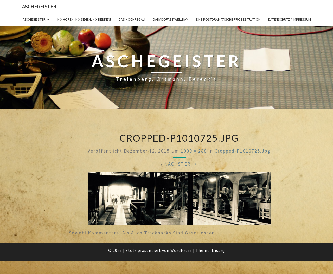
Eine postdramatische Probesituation (228, 19)
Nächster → (180, 164)
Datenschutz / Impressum (289, 19)
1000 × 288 (194, 151)
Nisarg (218, 250)
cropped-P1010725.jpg (243, 151)
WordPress (181, 250)
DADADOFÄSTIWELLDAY (170, 19)
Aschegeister (39, 6)
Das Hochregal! (132, 19)
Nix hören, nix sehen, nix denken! (84, 19)
